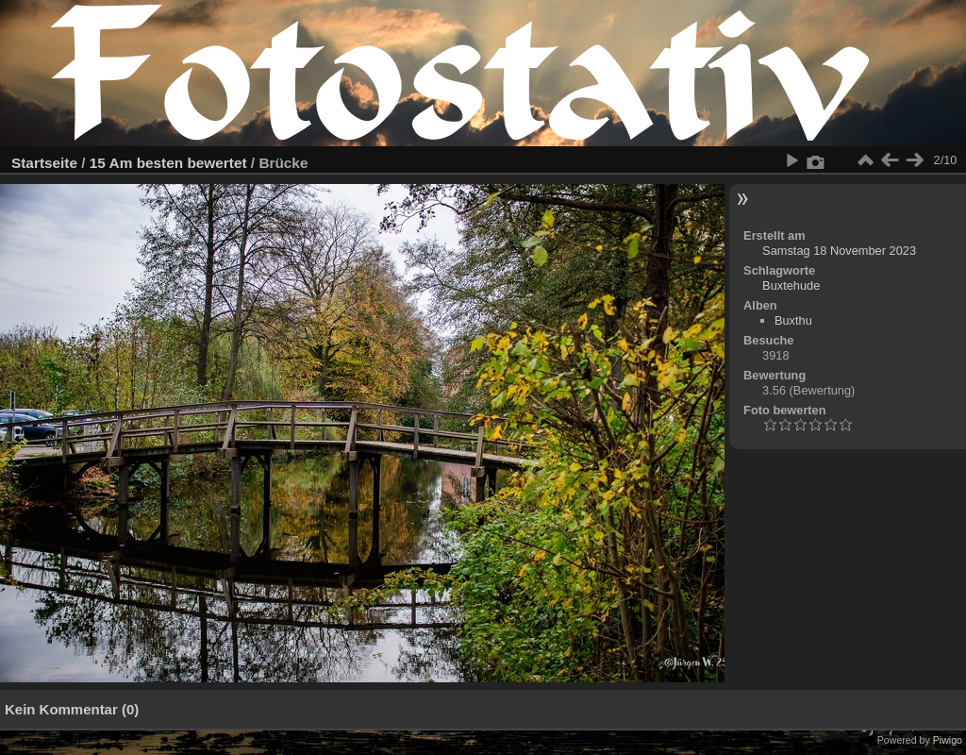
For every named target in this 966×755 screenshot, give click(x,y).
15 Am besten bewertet (168, 163)
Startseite (44, 163)
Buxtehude (791, 285)
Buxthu (793, 320)
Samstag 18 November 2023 (839, 250)
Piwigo (947, 740)
